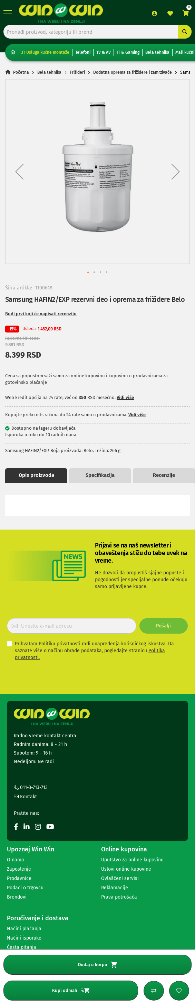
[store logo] (61, 13)
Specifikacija (100, 475)
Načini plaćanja (24, 929)
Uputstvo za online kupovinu (132, 860)
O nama (15, 860)
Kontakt (25, 797)
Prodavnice (19, 878)
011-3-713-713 (31, 787)
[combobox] (97, 32)
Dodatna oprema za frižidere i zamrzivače (132, 72)
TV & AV (103, 52)
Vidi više (125, 397)
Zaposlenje (19, 869)
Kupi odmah (70, 990)
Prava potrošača (119, 897)
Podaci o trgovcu (25, 888)
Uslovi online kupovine (126, 869)
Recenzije (164, 475)
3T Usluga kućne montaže (45, 52)
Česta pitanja (21, 947)
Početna (21, 72)
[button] (19, 172)
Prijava (154, 13)
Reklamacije (114, 888)
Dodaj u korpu (97, 965)
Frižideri (77, 72)
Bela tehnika (157, 52)
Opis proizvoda (36, 475)
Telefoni (82, 52)
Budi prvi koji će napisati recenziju (41, 313)
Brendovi (17, 897)
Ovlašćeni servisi (120, 878)
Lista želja (170, 13)
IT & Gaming (128, 52)
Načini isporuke (24, 938)
